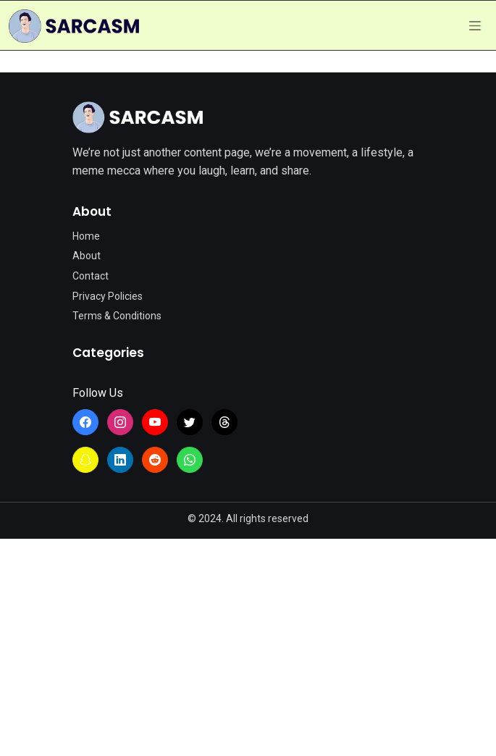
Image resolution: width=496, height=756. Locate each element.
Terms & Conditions (116, 316)
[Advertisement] (248, 647)
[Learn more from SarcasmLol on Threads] (224, 422)
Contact (90, 276)
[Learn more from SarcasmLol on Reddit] (155, 460)
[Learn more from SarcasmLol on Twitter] (190, 422)
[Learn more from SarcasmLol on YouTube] (155, 422)
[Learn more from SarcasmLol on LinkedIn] (120, 460)
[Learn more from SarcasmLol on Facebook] (85, 422)
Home (86, 236)
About (86, 255)
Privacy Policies (107, 296)
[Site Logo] (137, 117)
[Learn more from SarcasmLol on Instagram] (120, 422)
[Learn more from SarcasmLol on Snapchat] (85, 460)
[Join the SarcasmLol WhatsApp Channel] (190, 460)
